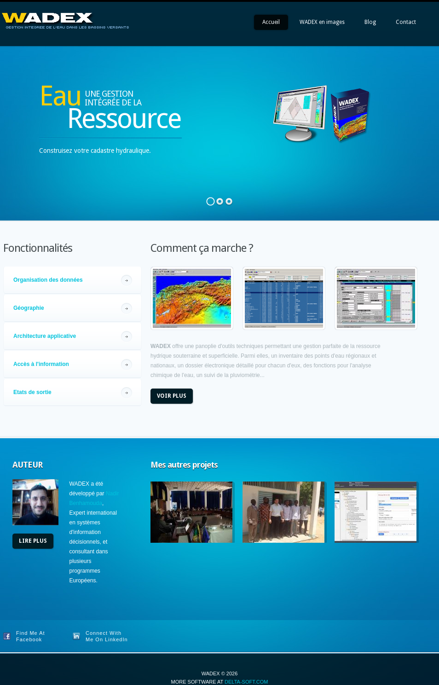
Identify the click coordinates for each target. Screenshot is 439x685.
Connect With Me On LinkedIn (107, 636)
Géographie (28, 308)
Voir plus (171, 396)
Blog (370, 22)
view (192, 298)
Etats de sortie (32, 392)
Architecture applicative (44, 336)
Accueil (271, 22)
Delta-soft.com (246, 682)
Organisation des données (48, 280)
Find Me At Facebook (30, 636)
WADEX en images (322, 22)
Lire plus (33, 541)
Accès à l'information (41, 364)
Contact (406, 22)
